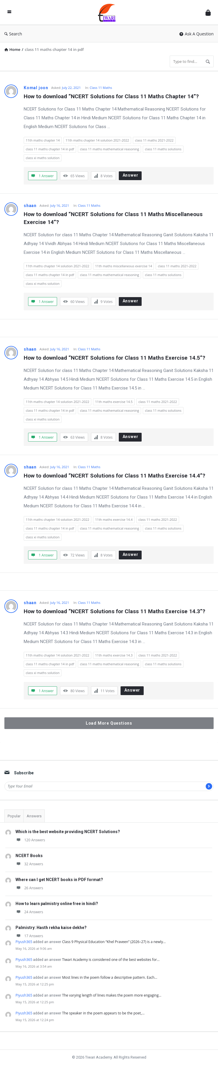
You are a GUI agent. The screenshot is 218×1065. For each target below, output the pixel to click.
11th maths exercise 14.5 (114, 401)
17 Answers (29, 935)
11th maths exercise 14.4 (114, 519)
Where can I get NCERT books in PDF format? (59, 879)
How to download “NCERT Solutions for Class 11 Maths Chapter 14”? (111, 96)
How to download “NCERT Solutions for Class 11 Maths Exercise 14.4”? (114, 475)
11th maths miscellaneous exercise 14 (123, 266)
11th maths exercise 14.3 (114, 655)
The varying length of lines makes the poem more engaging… (111, 995)
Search (13, 34)
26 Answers (29, 887)
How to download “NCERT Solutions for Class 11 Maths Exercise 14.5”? (114, 357)
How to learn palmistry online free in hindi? (57, 903)
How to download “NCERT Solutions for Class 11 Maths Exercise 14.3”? (114, 611)
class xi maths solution (42, 158)
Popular (14, 816)
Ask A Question (196, 34)
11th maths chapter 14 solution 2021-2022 (97, 140)
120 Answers (30, 839)
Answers (34, 816)
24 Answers (29, 911)
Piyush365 (24, 941)
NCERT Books (29, 855)
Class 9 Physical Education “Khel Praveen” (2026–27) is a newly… (114, 941)
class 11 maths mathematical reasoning (109, 149)
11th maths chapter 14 (43, 140)
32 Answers (29, 863)
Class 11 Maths (101, 87)
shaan (30, 205)
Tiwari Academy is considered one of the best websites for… (110, 959)
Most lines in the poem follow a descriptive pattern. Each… (109, 977)
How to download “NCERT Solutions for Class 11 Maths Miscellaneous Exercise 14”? (114, 218)
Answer (130, 175)
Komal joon (36, 87)
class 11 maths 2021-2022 (154, 140)
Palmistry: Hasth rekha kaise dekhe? (51, 927)
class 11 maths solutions (163, 149)
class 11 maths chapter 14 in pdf (50, 149)
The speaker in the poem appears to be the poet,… (103, 1013)
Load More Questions (109, 723)
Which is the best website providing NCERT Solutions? (68, 831)
